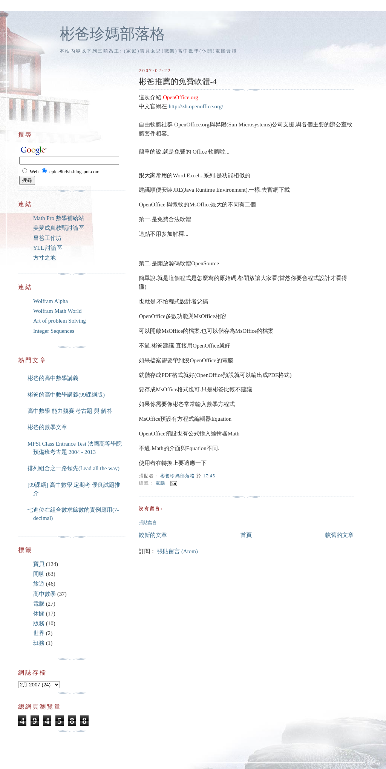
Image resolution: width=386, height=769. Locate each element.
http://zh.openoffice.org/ (196, 106)
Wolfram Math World (57, 311)
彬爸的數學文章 (47, 427)
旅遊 (38, 584)
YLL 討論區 (47, 248)
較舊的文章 (339, 535)
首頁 (246, 535)
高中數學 (44, 594)
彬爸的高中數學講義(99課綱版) (66, 395)
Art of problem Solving (59, 321)
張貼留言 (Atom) (177, 551)
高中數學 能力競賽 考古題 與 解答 (70, 411)
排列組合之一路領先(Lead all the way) (73, 468)
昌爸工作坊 (47, 238)
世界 (38, 633)
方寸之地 (44, 258)
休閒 (38, 614)
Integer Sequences (53, 331)
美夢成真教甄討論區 (58, 228)
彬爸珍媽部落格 (112, 33)
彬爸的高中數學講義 (53, 378)
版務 (38, 623)
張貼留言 (148, 522)
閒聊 (38, 574)
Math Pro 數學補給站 (58, 218)
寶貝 (38, 564)
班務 (38, 643)
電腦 (160, 483)
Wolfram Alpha (50, 301)
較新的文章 (153, 535)
